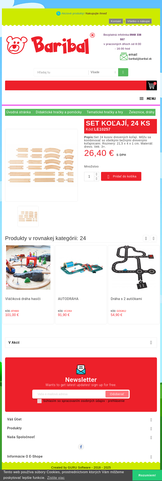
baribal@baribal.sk (140, 58)
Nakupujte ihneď (96, 13)
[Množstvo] (89, 176)
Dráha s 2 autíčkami (126, 299)
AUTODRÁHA (68, 299)
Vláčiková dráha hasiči (23, 299)
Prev (146, 238)
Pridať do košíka (121, 177)
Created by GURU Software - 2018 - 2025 (81, 467)
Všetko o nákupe (138, 21)
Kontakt (116, 21)
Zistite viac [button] (56, 478)
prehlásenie (116, 401)
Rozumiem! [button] (147, 475)
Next (153, 238)
